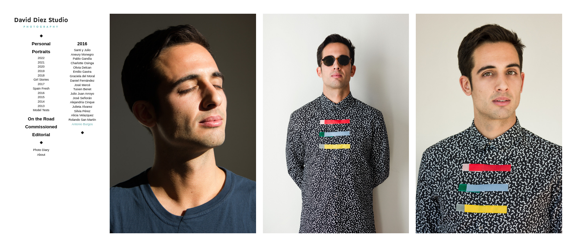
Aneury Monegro (82, 54)
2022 (41, 58)
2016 (41, 93)
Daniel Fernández (82, 80)
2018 (41, 75)
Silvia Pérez (82, 111)
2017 (41, 84)
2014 (41, 101)
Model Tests (41, 110)
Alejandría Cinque (82, 102)
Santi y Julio (82, 50)
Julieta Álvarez (82, 106)
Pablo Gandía (82, 58)
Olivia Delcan (82, 67)
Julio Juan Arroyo (82, 93)
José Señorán (82, 98)
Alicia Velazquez (82, 115)
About (41, 154)
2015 (41, 97)
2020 (41, 66)
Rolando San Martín (82, 119)
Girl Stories (41, 79)
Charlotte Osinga (82, 63)
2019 (41, 71)
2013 (41, 106)
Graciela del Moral (82, 76)
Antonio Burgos (82, 124)
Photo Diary (41, 150)
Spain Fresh (41, 88)
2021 (41, 62)
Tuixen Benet (82, 89)
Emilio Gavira (82, 71)
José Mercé (82, 85)
